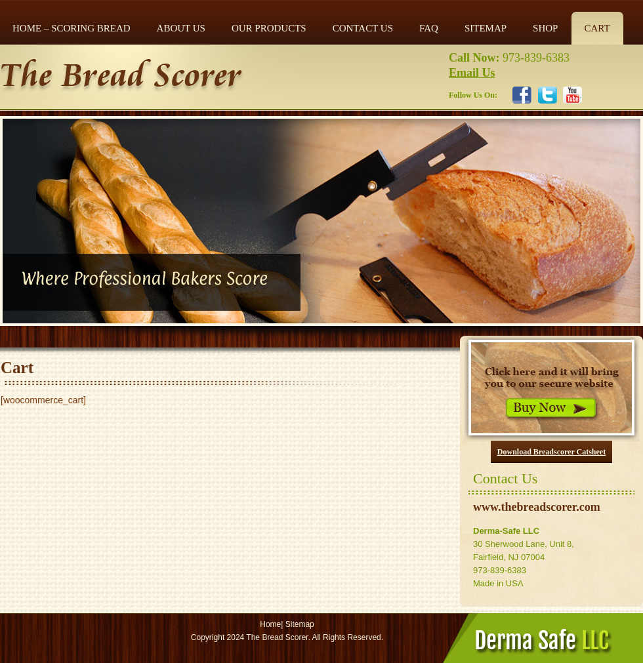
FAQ (428, 28)
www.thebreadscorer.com (536, 506)
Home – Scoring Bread (71, 28)
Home (270, 624)
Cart (597, 28)
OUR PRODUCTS (269, 28)
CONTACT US (363, 28)
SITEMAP (486, 28)
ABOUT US (181, 28)
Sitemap (299, 624)
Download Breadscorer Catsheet (551, 451)
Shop (545, 28)
